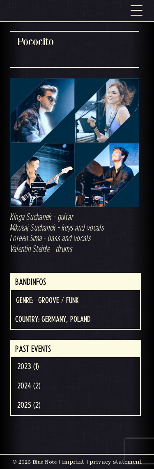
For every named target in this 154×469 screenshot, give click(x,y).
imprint (73, 461)
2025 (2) (29, 405)
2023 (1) (28, 367)
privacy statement (116, 461)
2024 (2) (29, 386)
